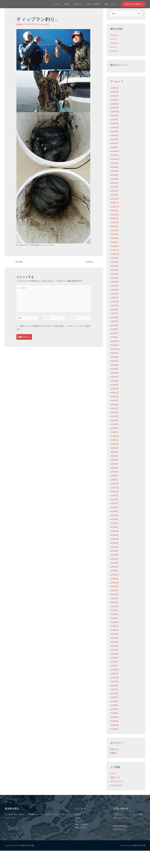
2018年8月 (114, 452)
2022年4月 (114, 278)
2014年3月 (114, 658)
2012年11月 (114, 721)
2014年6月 (114, 646)
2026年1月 (114, 100)
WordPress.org (116, 785)
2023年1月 (114, 242)
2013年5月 (114, 697)
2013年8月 (114, 685)
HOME (61, 4)
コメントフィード (117, 781)
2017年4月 (114, 515)
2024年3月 (114, 187)
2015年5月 (114, 602)
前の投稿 (18, 262)
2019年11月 (114, 393)
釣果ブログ (81, 4)
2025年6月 (114, 127)
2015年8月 (114, 590)
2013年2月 (114, 709)
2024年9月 (114, 163)
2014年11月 (114, 626)
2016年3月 (114, 563)
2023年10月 (115, 207)
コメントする (44, 24)
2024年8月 (114, 167)
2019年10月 (115, 397)
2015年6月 (114, 598)
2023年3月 (114, 234)
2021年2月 (114, 333)
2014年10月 (115, 630)
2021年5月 (114, 321)
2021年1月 (114, 337)
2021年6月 (114, 317)
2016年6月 (114, 551)
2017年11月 (114, 488)
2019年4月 (114, 420)
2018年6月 (114, 460)
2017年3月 (114, 519)
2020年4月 (114, 373)
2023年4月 (114, 230)
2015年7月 (114, 594)
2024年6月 (114, 175)
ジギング (113, 39)
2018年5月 (114, 464)
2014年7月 (114, 642)
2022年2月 (114, 286)
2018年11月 (114, 440)
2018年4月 (114, 468)
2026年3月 (114, 92)
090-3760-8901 (120, 829)
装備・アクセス (111, 4)
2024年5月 (114, 179)
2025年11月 (114, 108)
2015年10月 (115, 583)
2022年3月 (114, 282)
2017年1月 (114, 527)
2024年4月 (114, 183)
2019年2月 (114, 428)
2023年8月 (114, 215)
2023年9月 (114, 211)
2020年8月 (114, 357)
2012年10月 (115, 725)
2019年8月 (114, 405)
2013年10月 (115, 678)
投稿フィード (115, 777)
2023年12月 (115, 199)
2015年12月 (114, 575)
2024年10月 (115, 159)
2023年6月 (114, 222)
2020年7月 (114, 361)
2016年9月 (114, 543)
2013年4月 (114, 701)
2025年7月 (114, 123)
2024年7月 (114, 171)
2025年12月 (115, 104)
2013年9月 (114, 681)
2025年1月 (114, 147)
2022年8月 (114, 262)
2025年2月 (114, 143)
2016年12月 (114, 531)
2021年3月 (114, 329)
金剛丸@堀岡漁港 (120, 826)
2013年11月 (114, 674)
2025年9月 (114, 116)
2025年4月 (114, 135)
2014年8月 (114, 638)
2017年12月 (114, 484)
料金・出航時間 (95, 4)
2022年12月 (115, 246)
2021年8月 (114, 310)
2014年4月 (114, 654)
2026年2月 (114, 96)
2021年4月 (114, 325)
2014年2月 (114, 662)
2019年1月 (114, 432)
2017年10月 (115, 492)
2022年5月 (114, 274)
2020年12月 (115, 341)
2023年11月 (114, 203)
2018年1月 (114, 480)
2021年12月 (114, 294)
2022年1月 (114, 290)
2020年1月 (114, 385)
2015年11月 (114, 579)
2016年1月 (114, 571)
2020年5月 (114, 369)
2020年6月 (114, 365)
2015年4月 (114, 606)
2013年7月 (114, 689)
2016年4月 (114, 559)
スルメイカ (114, 35)
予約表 (70, 4)
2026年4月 (114, 88)
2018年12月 (115, 436)
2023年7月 (114, 218)
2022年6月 (114, 270)
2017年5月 (114, 511)
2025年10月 (115, 112)
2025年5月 (114, 131)
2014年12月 (115, 622)
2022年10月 (115, 254)
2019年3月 (114, 424)
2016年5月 (114, 555)
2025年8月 (114, 120)
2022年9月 (114, 258)
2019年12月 (115, 389)
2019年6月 (114, 412)
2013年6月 (114, 693)
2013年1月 (114, 713)
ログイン (113, 773)
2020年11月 (115, 345)
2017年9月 (114, 496)
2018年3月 (114, 472)
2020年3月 (114, 377)
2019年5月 (114, 416)
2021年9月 (114, 306)
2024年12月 (115, 151)
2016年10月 (115, 539)
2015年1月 (114, 618)
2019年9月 (114, 401)
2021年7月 (114, 313)
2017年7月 (114, 503)
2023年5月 (114, 226)
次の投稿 (89, 262)
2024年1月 (114, 195)
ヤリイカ (113, 47)
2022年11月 (114, 250)
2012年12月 (114, 717)
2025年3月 (114, 139)
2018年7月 (114, 456)
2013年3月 (114, 705)
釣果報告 (19, 24)
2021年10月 (115, 302)
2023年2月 (114, 238)
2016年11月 (114, 535)
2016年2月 (114, 567)
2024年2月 (114, 191)
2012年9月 (114, 729)
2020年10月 (115, 349)
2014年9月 (114, 634)
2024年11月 (115, 155)
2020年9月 (114, 353)
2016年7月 (114, 547)
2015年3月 (114, 610)
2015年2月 (114, 614)
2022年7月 (114, 266)
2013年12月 (114, 670)
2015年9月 (114, 587)
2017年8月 (114, 499)
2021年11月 (114, 298)
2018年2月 (114, 476)
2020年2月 (114, 381)
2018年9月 (114, 448)
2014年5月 (114, 650)
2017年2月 (114, 523)
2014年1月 (114, 666)
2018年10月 (115, 444)
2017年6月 (114, 507)
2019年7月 (114, 408)
